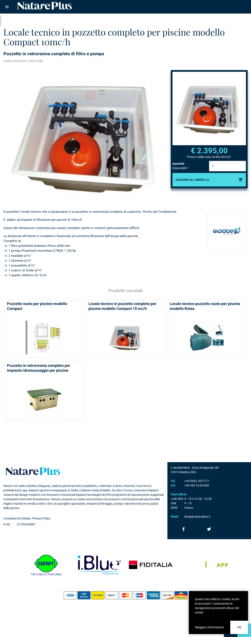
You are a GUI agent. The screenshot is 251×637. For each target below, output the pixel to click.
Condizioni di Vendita (17, 518)
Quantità (178, 163)
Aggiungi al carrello (192, 179)
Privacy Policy (41, 518)
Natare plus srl (33, 471)
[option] (85, 136)
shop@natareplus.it (197, 516)
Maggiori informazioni (209, 627)
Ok (239, 627)
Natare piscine (44, 5)
